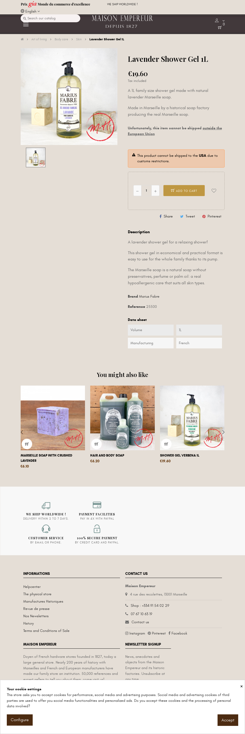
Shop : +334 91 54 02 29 (150, 605)
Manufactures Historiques (43, 601)
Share (168, 216)
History (28, 623)
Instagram (137, 633)
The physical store (37, 594)
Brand (133, 296)
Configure (20, 720)
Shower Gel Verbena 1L (179, 455)
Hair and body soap (107, 455)
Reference (136, 306)
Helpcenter (32, 587)
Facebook (179, 633)
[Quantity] (146, 190)
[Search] (50, 18)
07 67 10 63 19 (141, 614)
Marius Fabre (149, 296)
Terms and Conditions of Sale (46, 631)
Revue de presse (36, 609)
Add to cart (184, 191)
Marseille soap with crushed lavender (46, 458)
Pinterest (214, 216)
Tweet (190, 216)
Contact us (140, 622)
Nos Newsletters (36, 616)
